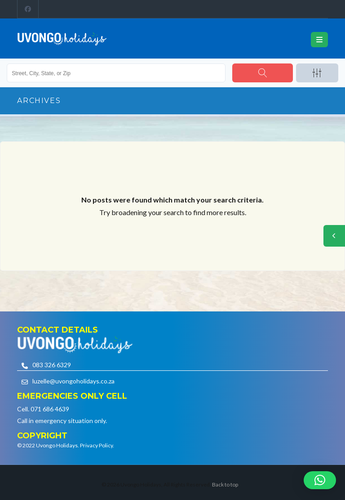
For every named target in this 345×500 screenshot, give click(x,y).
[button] (320, 480)
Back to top (225, 484)
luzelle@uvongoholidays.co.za (73, 381)
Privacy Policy (96, 445)
